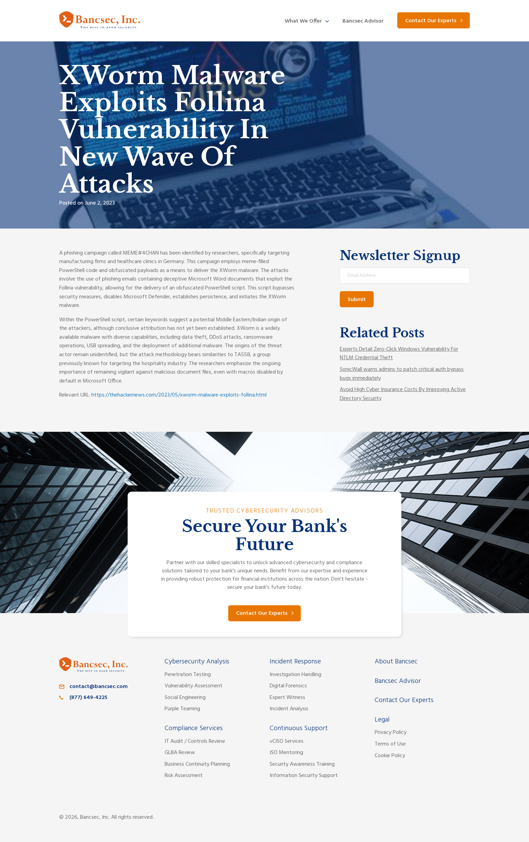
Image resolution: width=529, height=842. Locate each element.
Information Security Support (304, 775)
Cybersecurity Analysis (197, 661)
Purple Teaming (182, 708)
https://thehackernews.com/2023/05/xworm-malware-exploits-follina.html (179, 395)
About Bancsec (396, 661)
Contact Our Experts (430, 20)
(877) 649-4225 (88, 697)
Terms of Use (390, 744)
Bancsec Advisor (363, 21)
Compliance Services (194, 728)
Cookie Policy (390, 755)
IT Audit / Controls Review (195, 741)
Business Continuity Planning (197, 764)
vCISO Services (287, 741)
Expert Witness (287, 697)
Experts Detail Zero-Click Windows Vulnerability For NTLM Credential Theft (399, 354)
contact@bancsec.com (98, 686)
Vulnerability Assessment (193, 686)
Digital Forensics (288, 686)
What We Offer (303, 21)
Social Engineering (185, 697)
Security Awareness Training (302, 764)
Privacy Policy (391, 732)
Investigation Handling (295, 674)
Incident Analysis (289, 708)
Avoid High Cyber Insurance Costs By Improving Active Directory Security (403, 394)
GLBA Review (180, 752)
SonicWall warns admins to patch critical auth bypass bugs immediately (402, 374)
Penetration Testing (188, 674)
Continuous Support (299, 728)
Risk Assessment (184, 775)
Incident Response (295, 661)
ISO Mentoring (286, 752)
